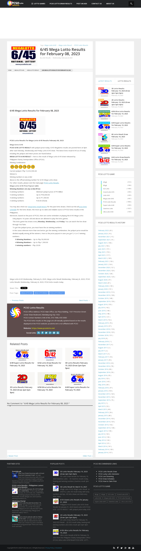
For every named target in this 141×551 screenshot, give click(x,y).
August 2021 (103, 243)
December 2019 (104, 292)
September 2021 (104, 240)
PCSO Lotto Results (51, 183)
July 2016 (101, 378)
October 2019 (103, 298)
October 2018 (103, 335)
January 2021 (103, 264)
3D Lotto (101, 88)
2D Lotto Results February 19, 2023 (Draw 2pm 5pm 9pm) (120, 102)
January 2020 (103, 289)
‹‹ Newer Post (12, 456)
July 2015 (101, 403)
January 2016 (103, 391)
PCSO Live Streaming (106, 476)
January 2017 (103, 360)
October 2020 (103, 274)
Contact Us (95, 4)
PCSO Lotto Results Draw (107, 471)
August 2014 (103, 431)
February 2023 (103, 230)
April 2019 (102, 317)
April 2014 (102, 443)
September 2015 (104, 400)
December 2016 (104, 363)
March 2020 (102, 283)
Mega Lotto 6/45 (108, 199)
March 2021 (102, 258)
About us (109, 4)
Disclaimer (58, 548)
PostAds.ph (16, 471)
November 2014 (104, 422)
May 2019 (102, 314)
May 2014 (102, 440)
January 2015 (103, 415)
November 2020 (104, 270)
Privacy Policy (50, 548)
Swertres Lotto (108, 208)
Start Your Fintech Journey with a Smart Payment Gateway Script (31, 474)
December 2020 (104, 267)
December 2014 (104, 419)
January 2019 (103, 326)
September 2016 (104, 372)
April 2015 (102, 406)
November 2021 (104, 237)
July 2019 (101, 308)
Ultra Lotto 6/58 (108, 212)
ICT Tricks (16, 515)
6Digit (100, 134)
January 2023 (103, 233)
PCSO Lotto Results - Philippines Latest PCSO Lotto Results (27, 486)
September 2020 (104, 277)
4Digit (105, 182)
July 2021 (101, 246)
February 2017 (103, 357)
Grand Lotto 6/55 (108, 192)
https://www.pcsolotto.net (43, 328)
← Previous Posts (17, 300)
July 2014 (101, 434)
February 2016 (103, 388)
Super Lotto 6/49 (108, 205)
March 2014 (102, 446)
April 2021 (102, 255)
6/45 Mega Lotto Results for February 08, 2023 (62, 51)
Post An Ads (80, 4)
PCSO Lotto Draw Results (59, 4)
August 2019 (103, 304)
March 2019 (102, 320)
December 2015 (104, 394)
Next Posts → (84, 300)
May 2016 (102, 385)
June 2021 (102, 249)
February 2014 (103, 449)
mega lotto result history (37, 207)
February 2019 (103, 323)
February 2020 (103, 286)
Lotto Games (38, 4)
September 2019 (104, 301)
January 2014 (103, 452)
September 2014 (104, 428)
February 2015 (103, 412)
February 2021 (103, 261)
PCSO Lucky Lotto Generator (108, 474)
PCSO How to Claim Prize (107, 481)
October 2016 (103, 369)
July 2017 (101, 351)
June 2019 (102, 311)
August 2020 (103, 280)
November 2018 (104, 332)
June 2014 (102, 437)
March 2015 (102, 409)
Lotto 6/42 (106, 195)
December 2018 (104, 329)
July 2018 (101, 338)
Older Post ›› (88, 456)
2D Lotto (101, 100)
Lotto (100, 157)
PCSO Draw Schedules (106, 479)
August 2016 (103, 375)
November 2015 (104, 397)
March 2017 (102, 354)
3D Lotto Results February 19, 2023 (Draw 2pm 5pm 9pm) (120, 90)
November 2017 (104, 345)
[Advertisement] (70, 23)
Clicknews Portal (18, 501)
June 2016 (102, 382)
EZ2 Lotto (106, 189)
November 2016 (104, 366)
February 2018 (103, 341)
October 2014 (103, 425)
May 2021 (102, 252)
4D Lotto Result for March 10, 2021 (73, 487)
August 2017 (103, 348)
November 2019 (104, 295)
